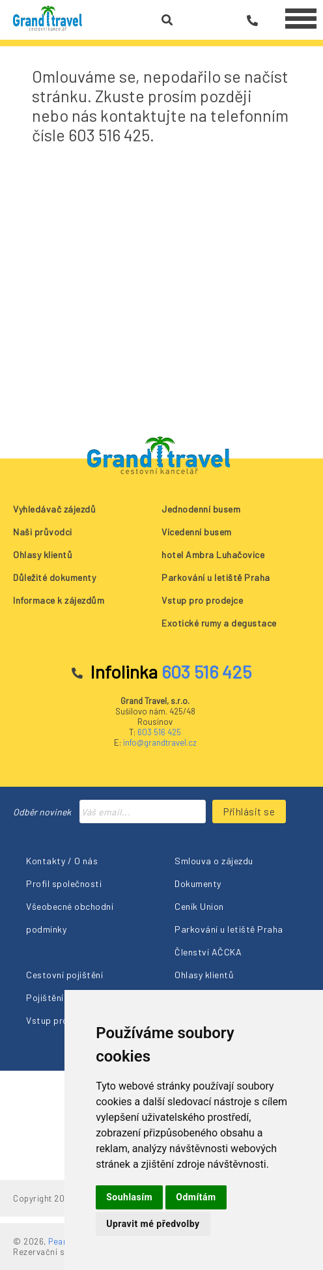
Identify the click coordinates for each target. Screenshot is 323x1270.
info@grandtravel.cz (160, 742)
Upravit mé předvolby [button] (152, 1224)
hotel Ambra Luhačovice (213, 554)
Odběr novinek (42, 811)
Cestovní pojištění (64, 974)
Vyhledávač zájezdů (54, 509)
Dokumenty (198, 883)
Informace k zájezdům (58, 600)
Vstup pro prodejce (202, 600)
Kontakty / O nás (62, 860)
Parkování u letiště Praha (216, 577)
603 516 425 (159, 732)
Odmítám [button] (196, 1197)
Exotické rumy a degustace (219, 622)
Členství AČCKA (208, 951)
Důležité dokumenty (54, 577)
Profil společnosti (64, 883)
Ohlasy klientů (42, 554)
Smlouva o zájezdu (214, 860)
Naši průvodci (42, 531)
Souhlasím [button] (129, 1197)
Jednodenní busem (201, 509)
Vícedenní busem (197, 531)
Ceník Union (199, 906)
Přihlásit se (249, 811)
